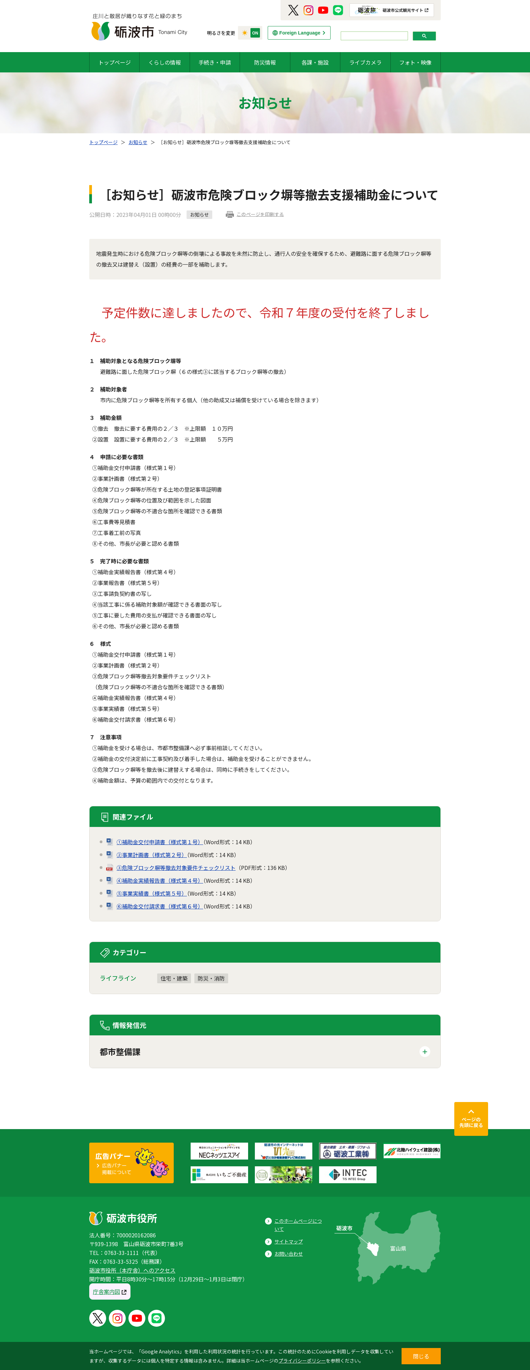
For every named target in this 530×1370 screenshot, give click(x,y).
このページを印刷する (260, 214)
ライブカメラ (365, 62)
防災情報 (265, 62)
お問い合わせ (288, 1253)
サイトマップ (288, 1241)
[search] (373, 36)
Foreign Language (299, 33)
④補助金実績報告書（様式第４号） (160, 880)
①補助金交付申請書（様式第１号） (160, 842)
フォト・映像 (415, 62)
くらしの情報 (164, 62)
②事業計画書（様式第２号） (152, 855)
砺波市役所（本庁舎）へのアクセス (132, 1270)
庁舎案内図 (106, 1291)
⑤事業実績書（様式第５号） (152, 893)
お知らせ (137, 142)
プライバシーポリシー (302, 1360)
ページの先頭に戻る (471, 1122)
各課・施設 (315, 62)
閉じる (421, 1356)
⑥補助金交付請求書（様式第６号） (160, 906)
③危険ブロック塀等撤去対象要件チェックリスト (176, 867)
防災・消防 (211, 978)
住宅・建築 (174, 978)
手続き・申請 (214, 62)
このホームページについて (298, 1225)
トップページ (114, 62)
